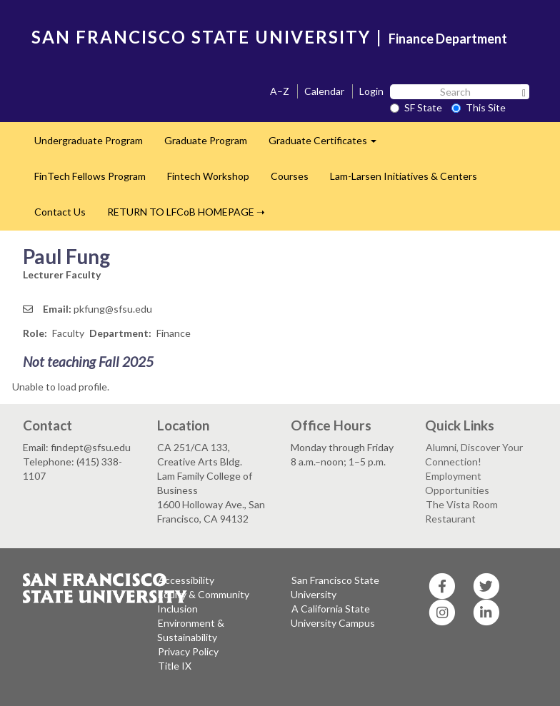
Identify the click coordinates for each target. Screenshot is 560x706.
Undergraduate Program (88, 140)
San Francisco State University (335, 587)
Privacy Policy (188, 651)
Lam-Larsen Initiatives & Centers (403, 176)
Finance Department (448, 38)
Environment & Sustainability (190, 630)
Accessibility (186, 580)
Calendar (324, 91)
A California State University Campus (333, 615)
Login (371, 91)
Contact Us (60, 212)
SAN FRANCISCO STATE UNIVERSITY (201, 36)
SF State (416, 107)
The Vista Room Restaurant (461, 511)
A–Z (279, 91)
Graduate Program (205, 140)
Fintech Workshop (208, 176)
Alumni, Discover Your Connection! (474, 454)
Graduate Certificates (328, 144)
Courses (290, 176)
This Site (478, 107)
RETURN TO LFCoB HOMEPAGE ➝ (186, 212)
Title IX (174, 666)
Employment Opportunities (457, 483)
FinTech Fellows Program (90, 176)
